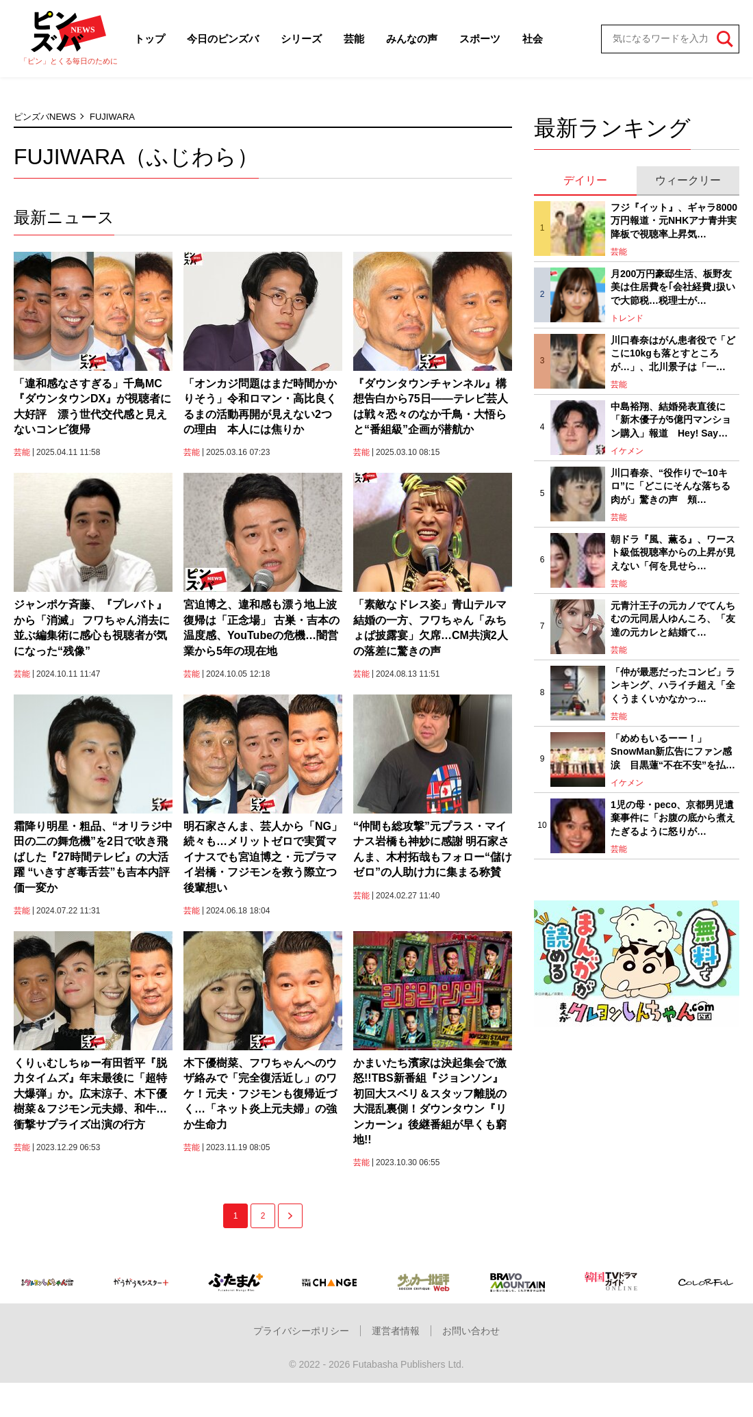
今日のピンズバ (223, 38)
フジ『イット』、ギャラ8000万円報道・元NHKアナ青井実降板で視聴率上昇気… (674, 220)
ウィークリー (688, 180)
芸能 (354, 38)
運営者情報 (396, 1330)
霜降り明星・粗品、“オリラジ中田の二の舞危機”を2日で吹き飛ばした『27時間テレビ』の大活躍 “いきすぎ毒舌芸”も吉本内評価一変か (93, 857)
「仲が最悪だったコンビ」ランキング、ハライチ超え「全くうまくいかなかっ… (673, 685)
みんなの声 (411, 38)
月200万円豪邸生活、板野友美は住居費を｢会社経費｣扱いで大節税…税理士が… (673, 287)
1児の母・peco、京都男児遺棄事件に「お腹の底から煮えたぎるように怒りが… (673, 818)
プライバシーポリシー (301, 1330)
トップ (149, 38)
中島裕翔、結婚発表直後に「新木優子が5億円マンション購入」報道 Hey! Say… (671, 420)
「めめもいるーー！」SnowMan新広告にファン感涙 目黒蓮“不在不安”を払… (673, 751)
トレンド (627, 318)
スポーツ (479, 38)
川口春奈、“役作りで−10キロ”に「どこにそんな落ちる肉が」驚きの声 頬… (670, 486)
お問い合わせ (471, 1330)
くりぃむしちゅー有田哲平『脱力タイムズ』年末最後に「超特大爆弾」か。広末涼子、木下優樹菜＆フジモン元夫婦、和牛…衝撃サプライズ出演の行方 (90, 1093)
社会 (532, 38)
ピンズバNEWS (45, 116)
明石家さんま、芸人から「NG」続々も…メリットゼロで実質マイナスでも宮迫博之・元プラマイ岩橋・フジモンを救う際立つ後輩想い (262, 857)
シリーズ (301, 38)
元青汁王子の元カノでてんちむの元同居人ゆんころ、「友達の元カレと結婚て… (673, 619)
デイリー (585, 180)
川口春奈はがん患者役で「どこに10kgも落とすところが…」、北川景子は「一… (673, 353)
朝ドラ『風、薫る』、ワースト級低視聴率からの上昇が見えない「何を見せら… (673, 552)
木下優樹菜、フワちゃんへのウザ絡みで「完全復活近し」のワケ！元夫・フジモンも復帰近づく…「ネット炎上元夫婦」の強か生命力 (260, 1093)
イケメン (627, 451)
